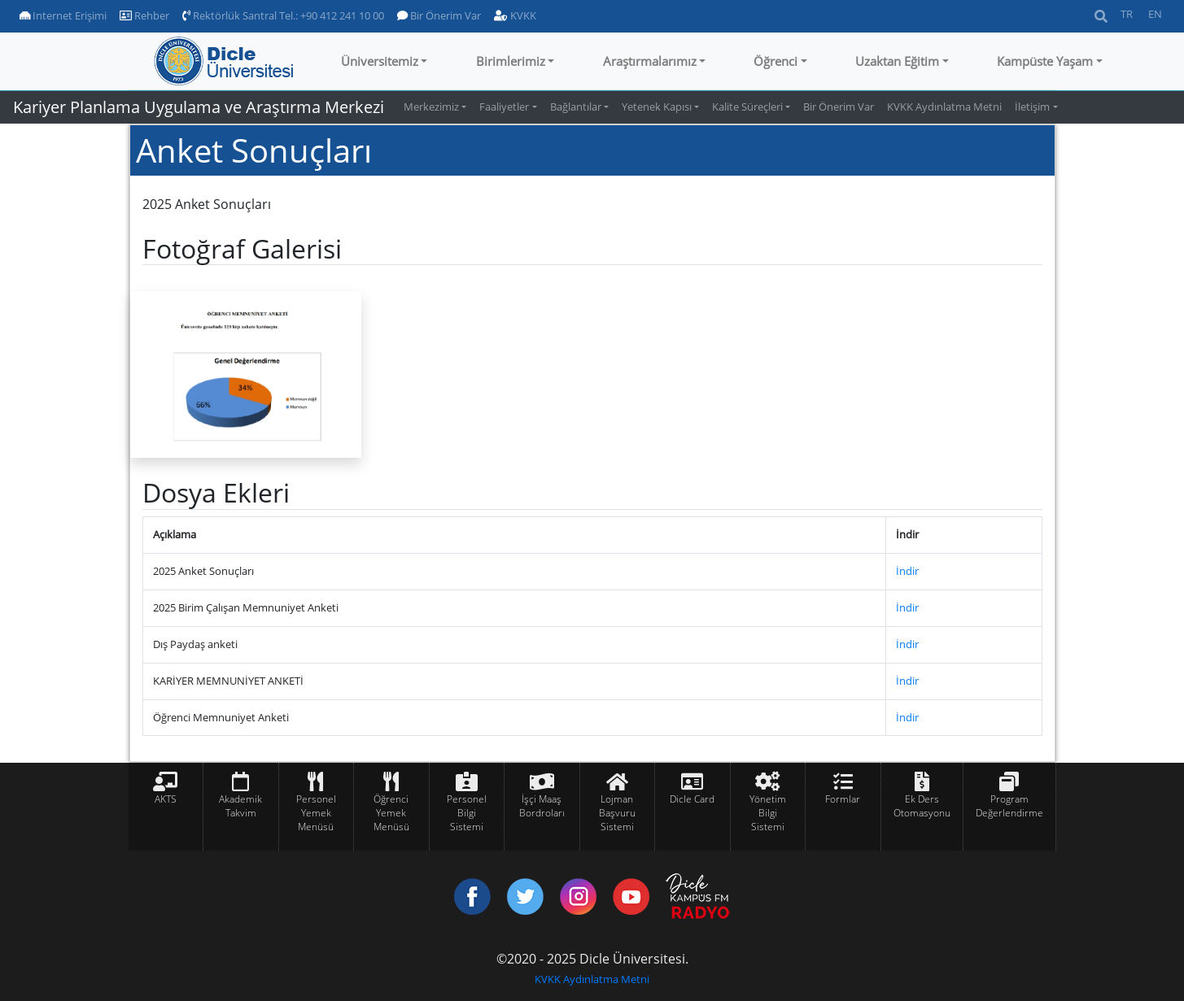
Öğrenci (775, 61)
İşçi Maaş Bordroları (542, 806)
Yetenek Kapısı (657, 106)
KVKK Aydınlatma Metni (944, 106)
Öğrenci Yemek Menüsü (391, 812)
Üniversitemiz (379, 61)
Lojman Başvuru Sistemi (617, 812)
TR (1127, 14)
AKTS (166, 799)
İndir (907, 571)
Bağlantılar (575, 106)
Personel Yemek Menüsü (316, 812)
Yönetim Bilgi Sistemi (767, 812)
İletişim (1032, 106)
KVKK (515, 15)
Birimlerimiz (510, 61)
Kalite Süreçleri (747, 106)
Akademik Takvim (240, 806)
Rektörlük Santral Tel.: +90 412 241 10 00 (283, 15)
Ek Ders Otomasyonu (921, 806)
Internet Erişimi (63, 15)
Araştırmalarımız (650, 61)
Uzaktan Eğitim (897, 61)
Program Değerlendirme (1009, 806)
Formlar (842, 799)
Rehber (144, 15)
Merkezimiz (431, 106)
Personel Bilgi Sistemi (467, 812)
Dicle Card (692, 799)
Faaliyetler (504, 106)
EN (1155, 14)
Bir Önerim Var (439, 15)
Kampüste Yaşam (1045, 61)
